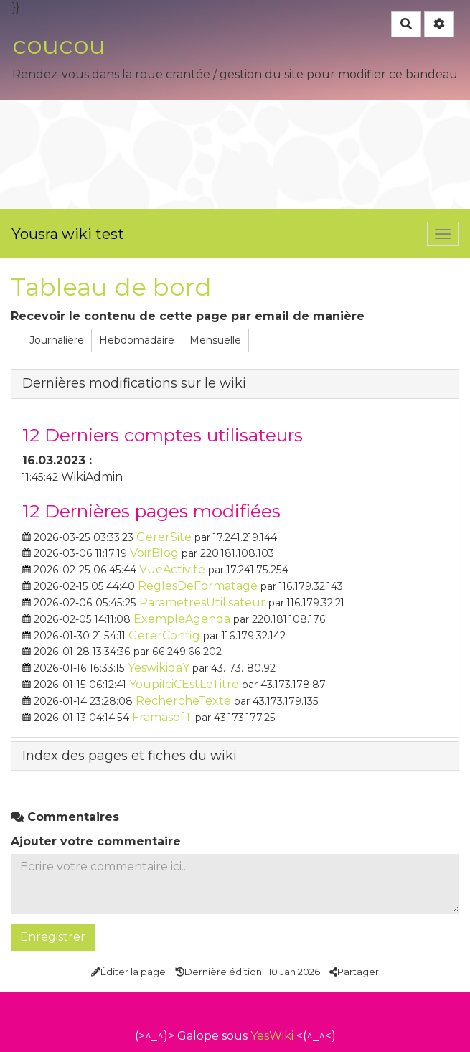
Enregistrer (52, 937)
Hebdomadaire (136, 340)
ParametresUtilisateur (202, 602)
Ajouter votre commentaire (96, 841)
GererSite (164, 537)
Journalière (56, 340)
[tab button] (235, 384)
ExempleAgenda (181, 619)
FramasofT (162, 717)
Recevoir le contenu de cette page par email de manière (188, 316)
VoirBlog (154, 553)
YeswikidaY (158, 668)
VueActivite (172, 569)
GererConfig (164, 635)
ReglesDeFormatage (198, 586)
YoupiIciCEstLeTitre (184, 684)
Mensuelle (215, 340)
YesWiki (271, 1036)
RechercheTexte (183, 701)
